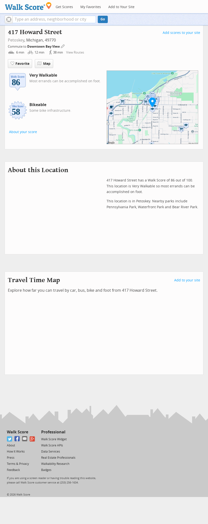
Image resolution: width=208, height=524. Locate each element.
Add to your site (187, 280)
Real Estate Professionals (58, 457)
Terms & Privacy (18, 464)
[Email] (25, 439)
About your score (23, 132)
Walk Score (17, 432)
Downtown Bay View (44, 46)
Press (10, 457)
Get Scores (64, 7)
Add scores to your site (181, 33)
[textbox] (54, 19)
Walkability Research (55, 464)
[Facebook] (17, 439)
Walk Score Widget (54, 439)
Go (102, 19)
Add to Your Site (121, 7)
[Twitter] (9, 439)
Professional (53, 432)
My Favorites (90, 7)
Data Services (50, 451)
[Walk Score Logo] (28, 6)
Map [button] (43, 63)
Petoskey (16, 40)
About (11, 445)
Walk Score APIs (52, 445)
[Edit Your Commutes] (63, 45)
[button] (9, 19)
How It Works (16, 451)
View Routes (75, 52)
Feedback (13, 470)
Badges (46, 470)
